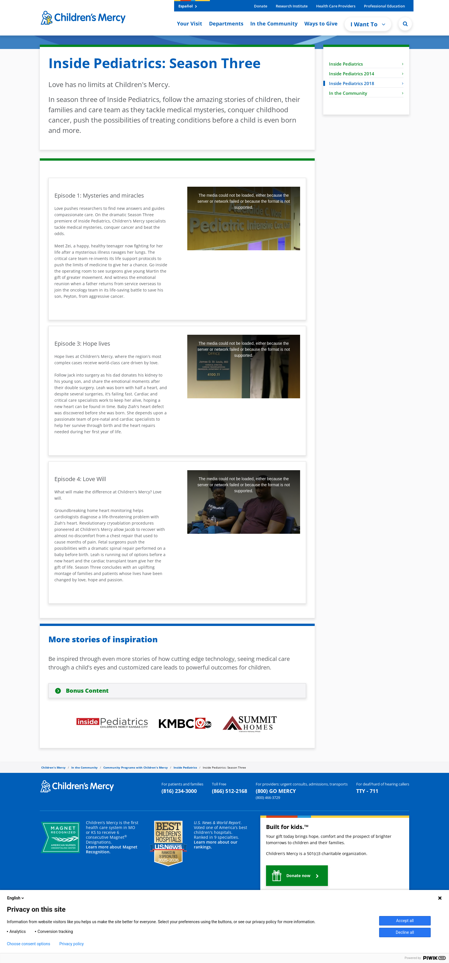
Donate (260, 6)
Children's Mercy (53, 767)
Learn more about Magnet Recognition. (111, 849)
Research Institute (292, 6)
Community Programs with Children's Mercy (135, 767)
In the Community (274, 23)
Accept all (405, 920)
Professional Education (384, 6)
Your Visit (189, 23)
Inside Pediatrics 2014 (366, 73)
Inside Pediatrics (366, 63)
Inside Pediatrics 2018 (366, 83)
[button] (297, 875)
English (16, 898)
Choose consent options (28, 944)
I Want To (367, 24)
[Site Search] (405, 24)
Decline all (405, 932)
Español (187, 6)
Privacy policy (71, 944)
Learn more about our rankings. (215, 844)
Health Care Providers (335, 6)
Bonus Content (87, 690)
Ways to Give (321, 23)
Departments (226, 23)
